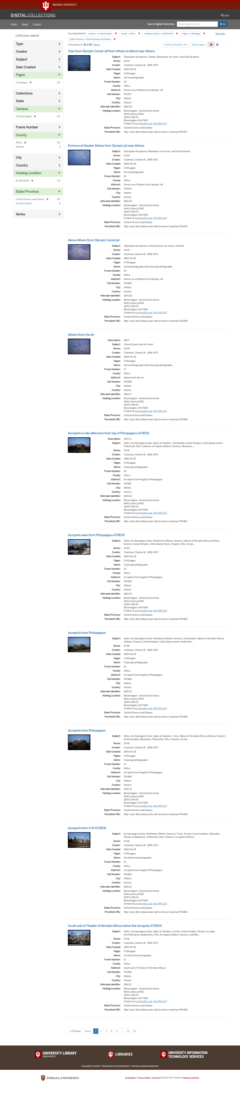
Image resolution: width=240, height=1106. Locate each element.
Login (225, 15)
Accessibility (130, 1078)
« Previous (75, 1031)
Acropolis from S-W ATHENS (87, 828)
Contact (37, 24)
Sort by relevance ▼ (175, 45)
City (19, 158)
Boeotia (20, 147)
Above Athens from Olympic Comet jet (94, 240)
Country (22, 166)
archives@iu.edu (143, 123)
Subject (21, 60)
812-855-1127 (160, 123)
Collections (24, 94)
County (21, 135)
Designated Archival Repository (116, 1066)
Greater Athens (24, 203)
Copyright (156, 1078)
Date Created (26, 68)
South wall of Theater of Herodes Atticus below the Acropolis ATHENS (115, 926)
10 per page (198, 45)
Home (14, 24)
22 (134, 1031)
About (25, 24)
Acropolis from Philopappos (87, 633)
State (20, 101)
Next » (97, 45)
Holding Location (28, 174)
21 (128, 1031)
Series (20, 215)
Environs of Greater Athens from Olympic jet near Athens (106, 146)
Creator (21, 52)
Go (222, 24)
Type (19, 44)
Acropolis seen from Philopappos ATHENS (96, 535)
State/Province (27, 192)
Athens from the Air (81, 335)
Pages (20, 75)
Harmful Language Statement (145, 1066)
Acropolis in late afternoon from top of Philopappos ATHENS (108, 433)
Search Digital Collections (161, 24)
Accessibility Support (90, 1066)
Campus (22, 109)
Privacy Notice (144, 1078)
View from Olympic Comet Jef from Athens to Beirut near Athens (111, 51)
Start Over (220, 34)
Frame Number (27, 128)
